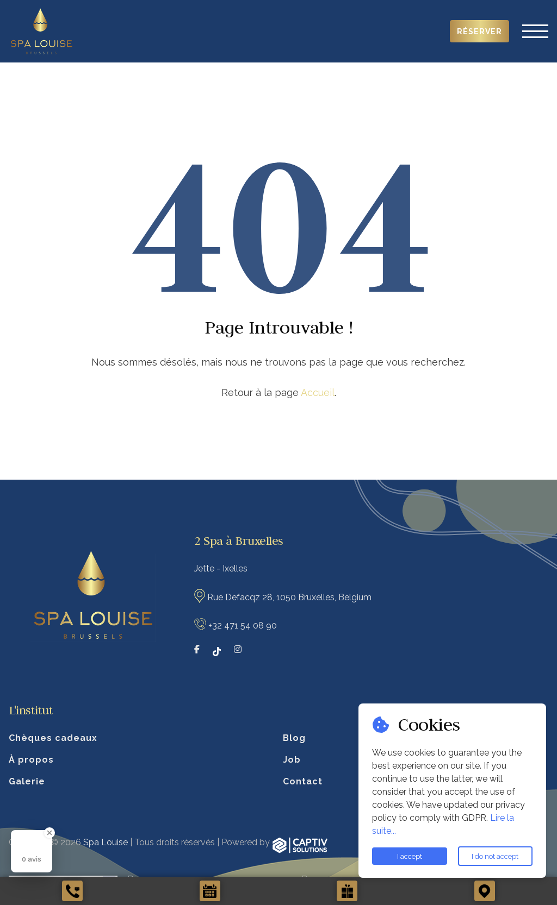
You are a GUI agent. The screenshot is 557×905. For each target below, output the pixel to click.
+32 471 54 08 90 (242, 625)
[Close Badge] (49, 832)
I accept (409, 856)
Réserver (479, 31)
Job (292, 760)
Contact (303, 781)
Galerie (27, 781)
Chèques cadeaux (53, 738)
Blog (294, 738)
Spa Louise (105, 842)
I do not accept (495, 856)
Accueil (318, 392)
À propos (31, 760)
